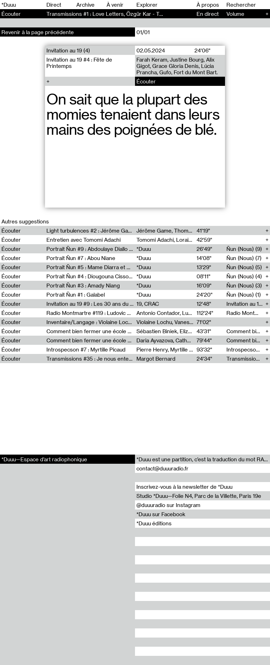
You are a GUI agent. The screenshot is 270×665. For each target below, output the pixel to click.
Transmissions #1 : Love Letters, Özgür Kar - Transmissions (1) (122, 14)
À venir (115, 4)
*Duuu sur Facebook (160, 514)
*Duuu (8, 4)
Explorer (147, 4)
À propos (208, 4)
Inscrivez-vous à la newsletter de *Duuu (184, 486)
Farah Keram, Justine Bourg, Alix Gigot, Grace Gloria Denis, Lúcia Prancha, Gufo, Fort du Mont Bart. (177, 65)
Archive (85, 4)
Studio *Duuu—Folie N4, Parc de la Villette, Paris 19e (198, 496)
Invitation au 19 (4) (68, 50)
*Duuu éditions (154, 523)
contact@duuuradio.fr (162, 468)
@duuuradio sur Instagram (168, 505)
